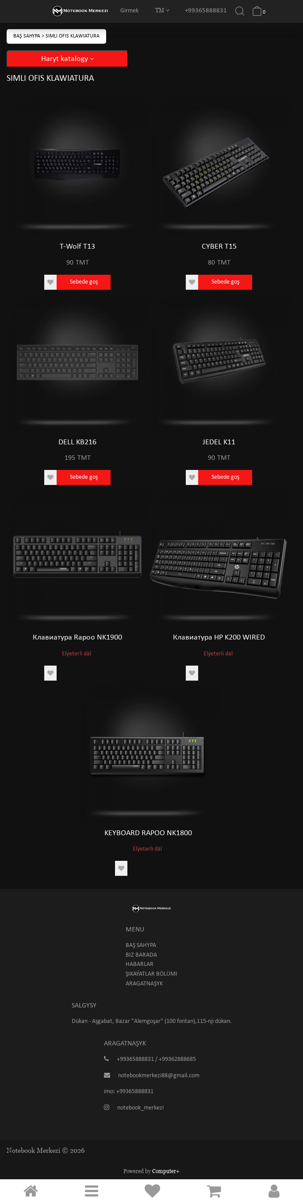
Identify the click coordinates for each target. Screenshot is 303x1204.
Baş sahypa (27, 36)
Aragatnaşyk (144, 984)
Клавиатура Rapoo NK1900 (77, 637)
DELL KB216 (77, 442)
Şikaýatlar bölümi (151, 974)
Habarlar (139, 964)
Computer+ (166, 1171)
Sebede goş (84, 282)
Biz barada (141, 955)
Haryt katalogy (67, 59)
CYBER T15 (219, 246)
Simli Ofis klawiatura (73, 36)
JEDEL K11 (219, 442)
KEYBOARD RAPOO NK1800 (148, 833)
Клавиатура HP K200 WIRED (219, 637)
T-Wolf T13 (77, 246)
